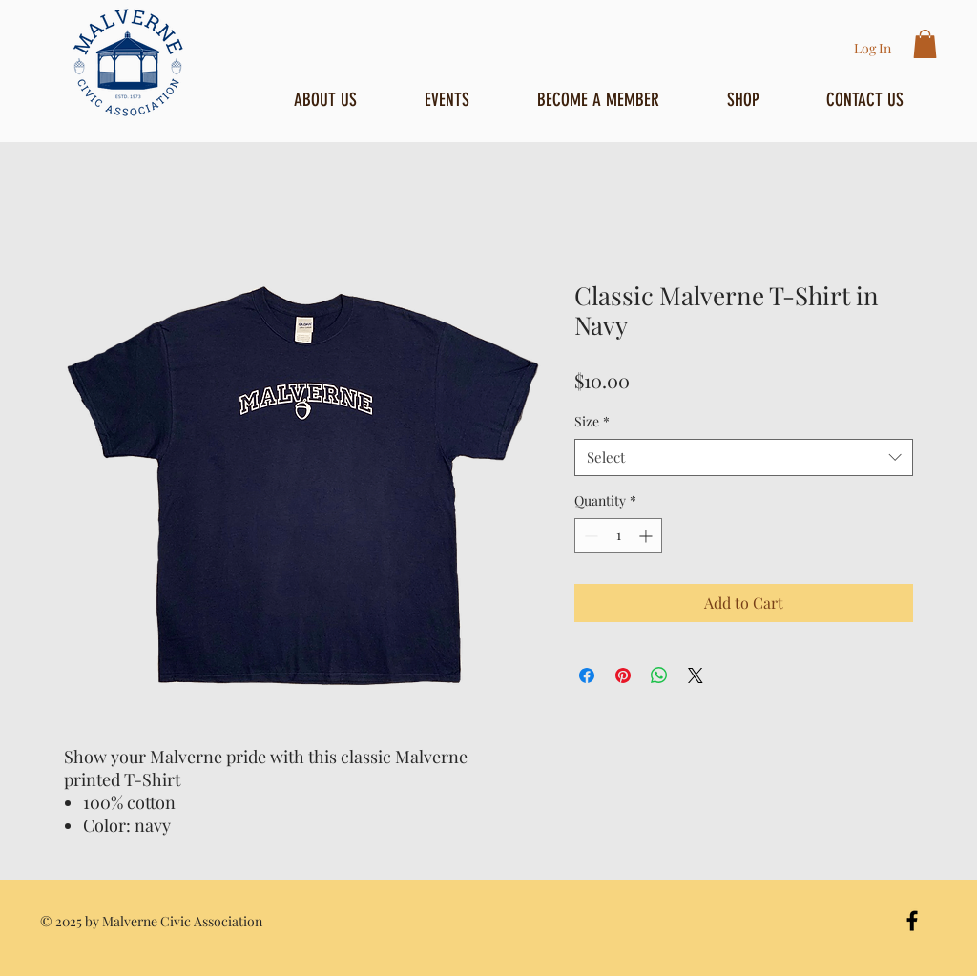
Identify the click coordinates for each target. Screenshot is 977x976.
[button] (925, 44)
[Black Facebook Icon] (912, 920)
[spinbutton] (618, 535)
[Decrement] (589, 535)
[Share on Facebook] (586, 675)
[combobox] (743, 457)
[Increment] (647, 535)
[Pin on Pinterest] (623, 675)
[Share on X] (695, 675)
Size (592, 421)
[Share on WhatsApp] (659, 675)
